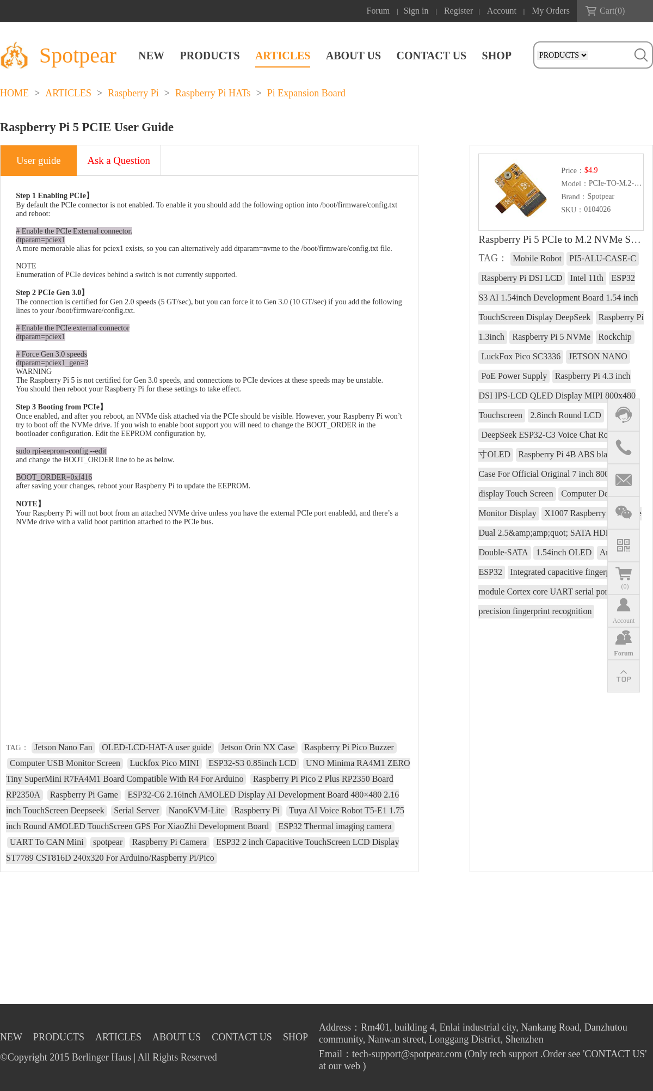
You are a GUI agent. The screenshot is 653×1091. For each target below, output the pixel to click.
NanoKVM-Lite (197, 810)
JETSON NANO (598, 356)
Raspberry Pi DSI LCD (521, 278)
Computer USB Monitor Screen (65, 763)
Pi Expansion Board (306, 93)
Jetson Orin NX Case (258, 747)
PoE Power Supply (514, 376)
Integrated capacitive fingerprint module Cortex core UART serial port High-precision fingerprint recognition (555, 591)
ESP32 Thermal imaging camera (334, 826)
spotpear (107, 842)
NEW (151, 56)
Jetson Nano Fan (63, 747)
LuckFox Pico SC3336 (520, 356)
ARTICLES (283, 56)
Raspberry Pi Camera (169, 842)
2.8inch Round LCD (566, 415)
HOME (14, 93)
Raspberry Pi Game (84, 794)
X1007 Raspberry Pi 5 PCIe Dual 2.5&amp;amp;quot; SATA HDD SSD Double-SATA (559, 532)
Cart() (612, 10)
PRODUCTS (210, 56)
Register (458, 10)
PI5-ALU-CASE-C (602, 258)
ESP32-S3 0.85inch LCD (252, 763)
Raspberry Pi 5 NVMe (551, 336)
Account (501, 10)
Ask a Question (118, 160)
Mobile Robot (537, 258)
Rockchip (615, 336)
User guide (38, 160)
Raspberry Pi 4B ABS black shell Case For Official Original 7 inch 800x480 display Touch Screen (556, 474)
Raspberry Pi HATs (213, 93)
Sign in (416, 10)
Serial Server (136, 810)
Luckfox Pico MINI (164, 763)
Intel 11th (586, 278)
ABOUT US (353, 56)
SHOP (497, 56)
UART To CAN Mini (47, 842)
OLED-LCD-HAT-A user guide (156, 747)
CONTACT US (431, 56)
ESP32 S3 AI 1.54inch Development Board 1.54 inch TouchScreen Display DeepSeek (558, 297)
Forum (378, 10)
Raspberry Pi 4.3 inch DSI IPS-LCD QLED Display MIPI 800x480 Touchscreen (556, 395)
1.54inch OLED (564, 552)
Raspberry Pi (133, 93)
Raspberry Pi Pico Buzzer (349, 747)
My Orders (551, 10)
